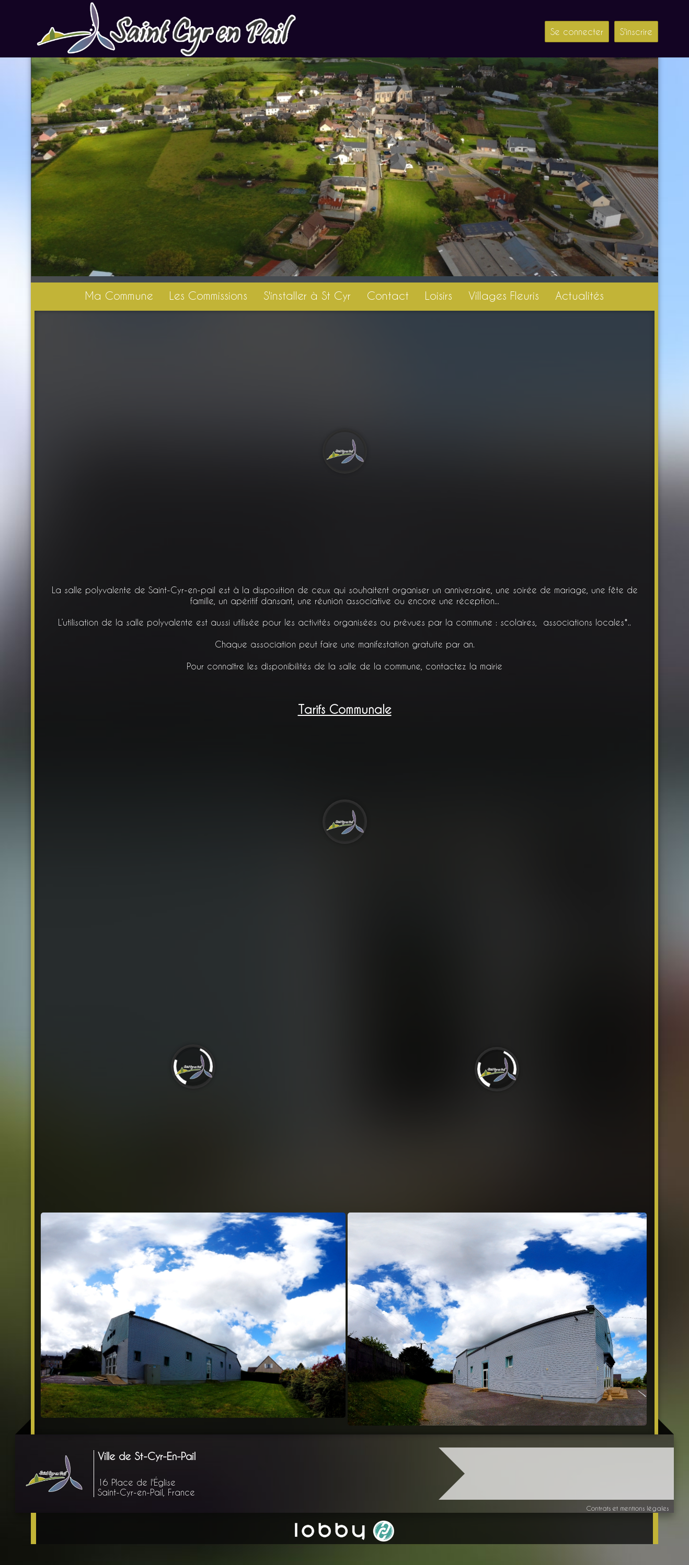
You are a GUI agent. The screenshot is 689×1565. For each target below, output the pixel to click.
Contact (388, 295)
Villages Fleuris (503, 295)
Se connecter (576, 32)
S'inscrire (636, 32)
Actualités (579, 295)
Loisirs (438, 295)
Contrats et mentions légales (628, 1508)
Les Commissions (208, 295)
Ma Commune (119, 295)
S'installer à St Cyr (307, 295)
